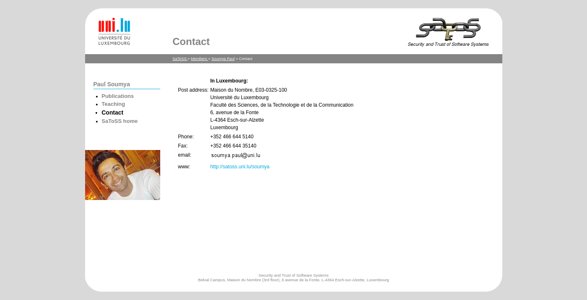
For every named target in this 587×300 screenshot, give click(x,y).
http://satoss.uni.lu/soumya (240, 167)
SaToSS (180, 59)
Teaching (113, 104)
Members (199, 59)
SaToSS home (120, 121)
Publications (118, 96)
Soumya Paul (223, 59)
